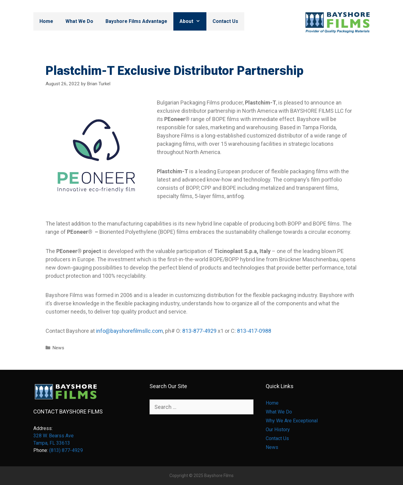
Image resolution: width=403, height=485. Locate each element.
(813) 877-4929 (66, 450)
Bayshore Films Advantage (136, 21)
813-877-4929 (199, 331)
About (192, 21)
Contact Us (225, 21)
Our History (278, 429)
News (58, 348)
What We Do (79, 21)
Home (46, 21)
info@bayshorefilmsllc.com (129, 331)
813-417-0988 (254, 331)
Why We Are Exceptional (292, 421)
